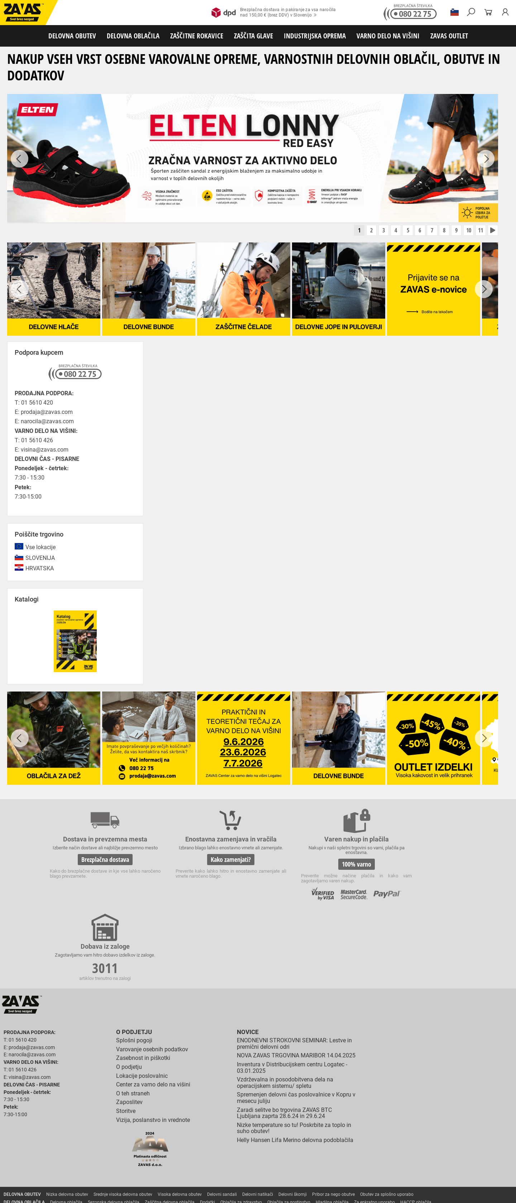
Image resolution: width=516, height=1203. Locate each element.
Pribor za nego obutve (333, 1119)
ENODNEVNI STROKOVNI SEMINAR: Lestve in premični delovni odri (294, 969)
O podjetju (132, 957)
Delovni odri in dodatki (148, 1175)
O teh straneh (133, 1018)
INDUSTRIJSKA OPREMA (315, 36)
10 (465, 231)
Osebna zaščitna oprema (79, 1175)
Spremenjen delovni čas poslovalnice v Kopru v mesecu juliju (296, 1023)
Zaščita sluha (133, 1159)
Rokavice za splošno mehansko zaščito (88, 1135)
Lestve (115, 1175)
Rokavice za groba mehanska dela (165, 1135)
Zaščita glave (164, 1159)
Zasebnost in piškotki (143, 983)
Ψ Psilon (444, 1192)
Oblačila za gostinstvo (288, 1127)
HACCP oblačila (415, 1127)
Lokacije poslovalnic (142, 1000)
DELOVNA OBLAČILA (133, 36)
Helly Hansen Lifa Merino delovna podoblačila (295, 1065)
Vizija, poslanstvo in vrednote (153, 1045)
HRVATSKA (39, 569)
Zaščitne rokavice (325, 1135)
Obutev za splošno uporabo (387, 1119)
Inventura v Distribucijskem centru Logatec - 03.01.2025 (292, 993)
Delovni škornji (292, 1119)
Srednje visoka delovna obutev (123, 1119)
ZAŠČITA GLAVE (253, 36)
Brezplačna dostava (96, 865)
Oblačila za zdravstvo (241, 1127)
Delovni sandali (222, 1119)
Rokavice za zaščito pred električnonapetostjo (48, 1151)
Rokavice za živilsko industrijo (345, 1143)
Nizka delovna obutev (67, 1119)
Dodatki (207, 1127)
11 (479, 231)
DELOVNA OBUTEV (72, 36)
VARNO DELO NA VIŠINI (388, 36)
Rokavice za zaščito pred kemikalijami (416, 1143)
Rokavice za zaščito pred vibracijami (108, 1143)
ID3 (462, 1192)
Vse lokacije (40, 548)
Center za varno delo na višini (153, 1009)
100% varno (311, 865)
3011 (418, 866)
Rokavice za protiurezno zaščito (234, 1135)
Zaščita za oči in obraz (62, 1159)
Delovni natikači (257, 1119)
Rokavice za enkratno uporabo (178, 1143)
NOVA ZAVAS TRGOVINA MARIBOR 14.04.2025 (296, 980)
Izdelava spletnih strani (412, 1192)
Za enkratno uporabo (374, 1127)
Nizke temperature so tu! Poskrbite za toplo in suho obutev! (294, 1053)
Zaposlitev (129, 1027)
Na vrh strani (491, 1192)
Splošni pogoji (134, 965)
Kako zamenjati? (203, 865)
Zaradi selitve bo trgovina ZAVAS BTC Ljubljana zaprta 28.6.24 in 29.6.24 (284, 1038)
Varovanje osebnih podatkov (152, 974)
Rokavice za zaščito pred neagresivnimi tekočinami (262, 1143)
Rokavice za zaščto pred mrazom (36, 1143)
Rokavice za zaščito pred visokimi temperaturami (394, 1135)
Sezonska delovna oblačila (113, 1127)
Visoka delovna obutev (180, 1119)
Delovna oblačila (66, 1127)
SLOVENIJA (40, 558)
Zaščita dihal (102, 1159)
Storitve (125, 1036)
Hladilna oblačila (332, 1127)
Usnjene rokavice (286, 1135)
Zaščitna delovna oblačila (170, 1127)
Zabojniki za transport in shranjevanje (93, 1167)
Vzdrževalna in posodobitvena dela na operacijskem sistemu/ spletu (285, 1008)
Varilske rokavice (464, 1135)
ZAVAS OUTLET (449, 36)
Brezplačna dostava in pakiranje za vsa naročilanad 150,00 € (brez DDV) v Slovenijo (273, 12)
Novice (247, 957)
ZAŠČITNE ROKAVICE (196, 36)
